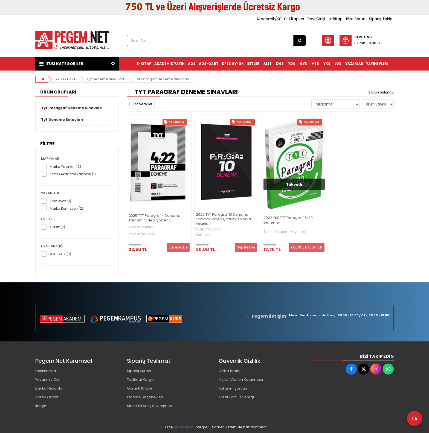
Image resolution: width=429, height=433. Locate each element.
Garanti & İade (140, 388)
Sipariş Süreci (139, 370)
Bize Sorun (356, 19)
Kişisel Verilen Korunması (241, 379)
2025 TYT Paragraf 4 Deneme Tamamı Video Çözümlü (154, 218)
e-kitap (336, 19)
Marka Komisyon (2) (66, 208)
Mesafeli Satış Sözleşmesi (150, 405)
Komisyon (204, 235)
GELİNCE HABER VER (306, 247)
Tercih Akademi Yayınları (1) (73, 174)
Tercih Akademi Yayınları (284, 232)
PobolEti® (184, 427)
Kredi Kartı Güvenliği (236, 397)
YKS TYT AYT (66, 79)
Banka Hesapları (50, 388)
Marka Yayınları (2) (65, 166)
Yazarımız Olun (48, 379)
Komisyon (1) (60, 201)
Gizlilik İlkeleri (230, 370)
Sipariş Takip (380, 19)
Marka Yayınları (141, 227)
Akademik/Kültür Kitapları (280, 19)
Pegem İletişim (269, 316)
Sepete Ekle (178, 247)
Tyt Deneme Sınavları (105, 79)
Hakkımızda (45, 370)
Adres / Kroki (46, 397)
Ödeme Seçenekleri (145, 397)
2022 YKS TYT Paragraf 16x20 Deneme (288, 220)
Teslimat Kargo (140, 379)
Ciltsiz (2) (57, 227)
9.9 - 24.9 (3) (60, 254)
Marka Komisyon (142, 234)
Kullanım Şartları (233, 388)
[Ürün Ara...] (300, 40)
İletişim (41, 405)
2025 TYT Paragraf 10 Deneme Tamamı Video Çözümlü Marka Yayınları (223, 219)
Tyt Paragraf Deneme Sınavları (162, 79)
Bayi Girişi (316, 19)
